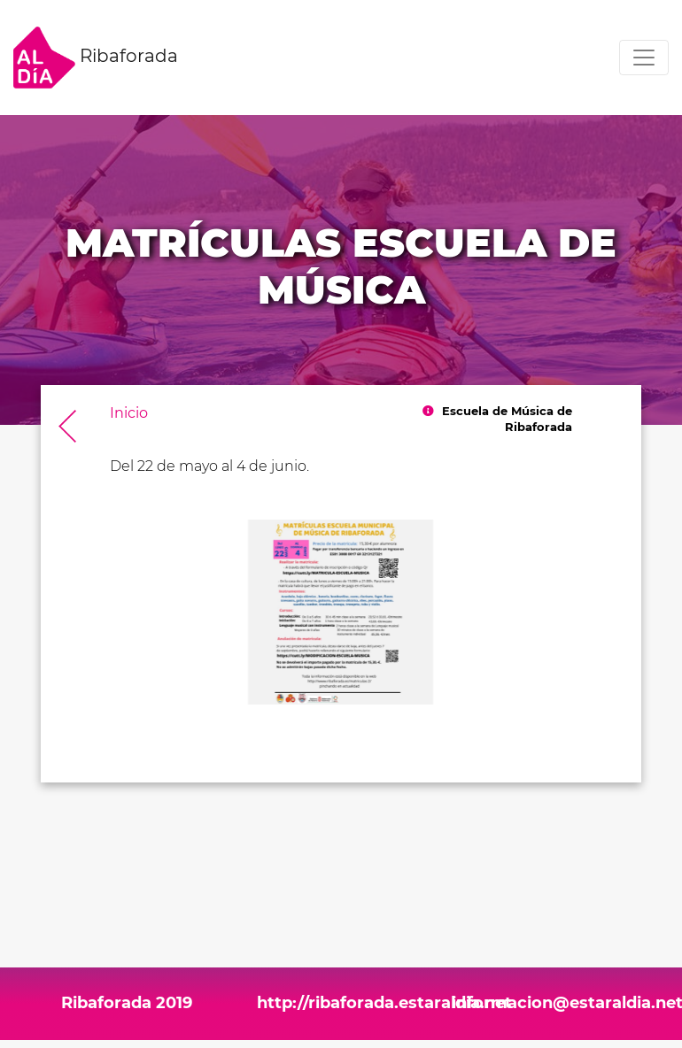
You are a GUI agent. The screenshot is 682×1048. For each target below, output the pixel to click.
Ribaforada (95, 58)
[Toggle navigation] (644, 57)
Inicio (129, 413)
